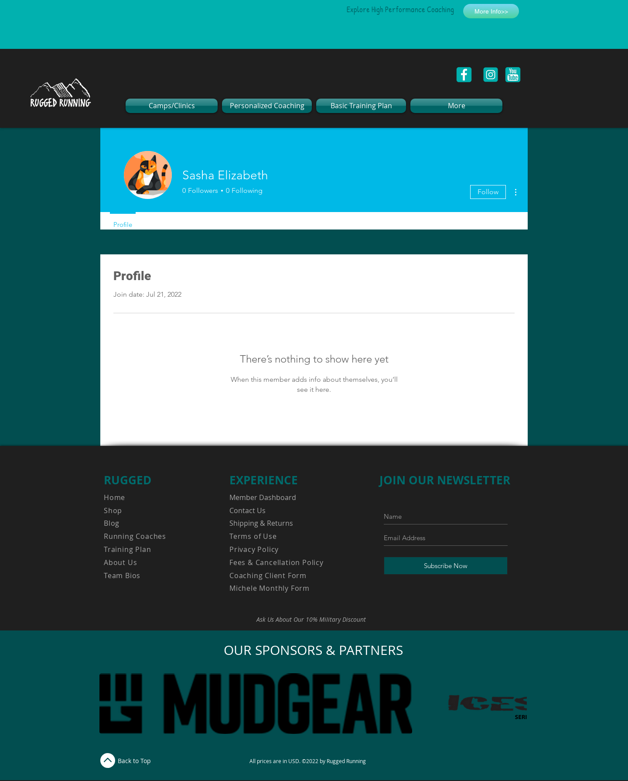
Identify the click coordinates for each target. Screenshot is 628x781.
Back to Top (134, 761)
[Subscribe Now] (446, 566)
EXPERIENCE (263, 480)
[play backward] (110, 703)
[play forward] (516, 703)
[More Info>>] (491, 11)
